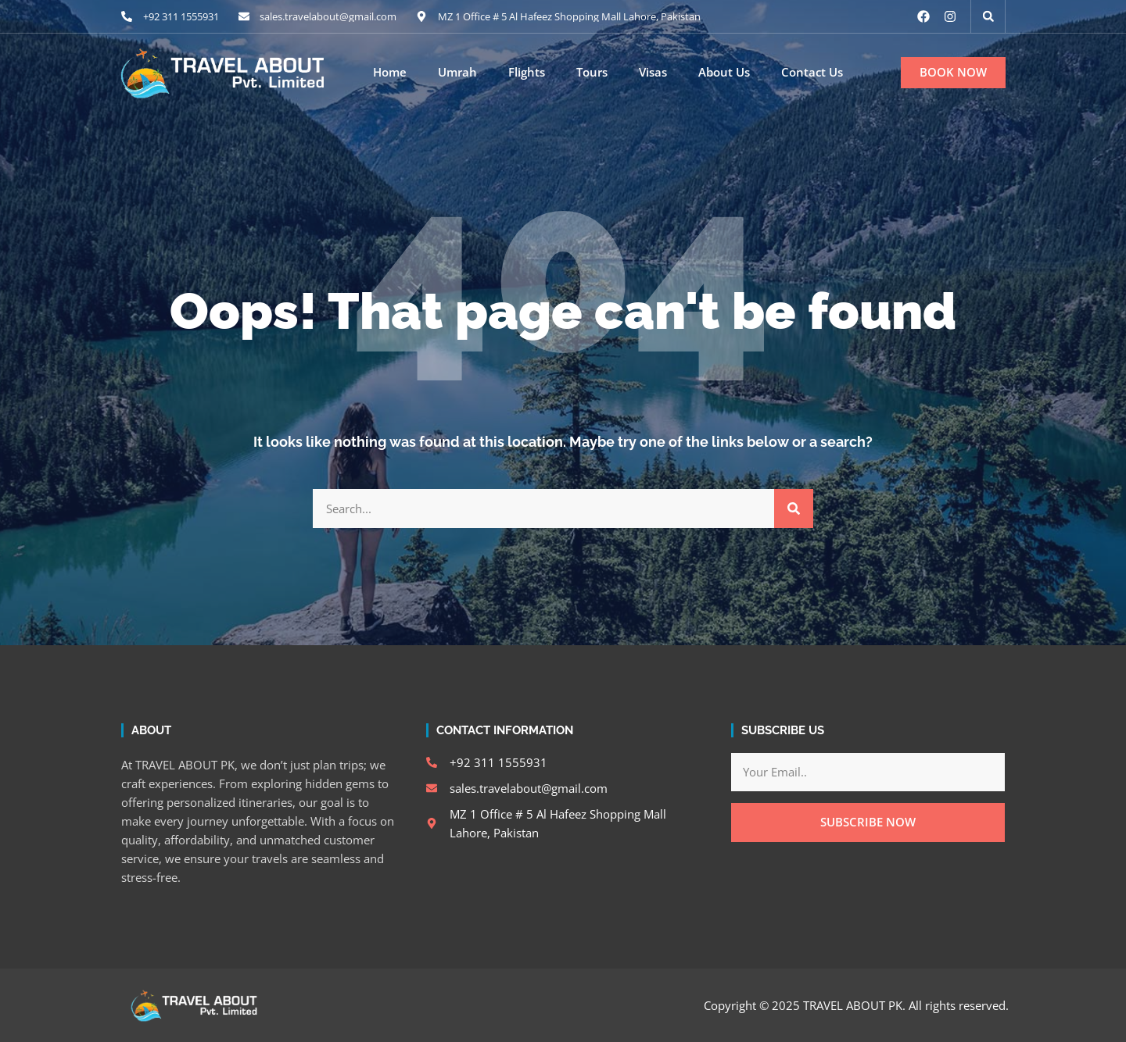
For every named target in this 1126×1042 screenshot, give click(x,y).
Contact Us (812, 72)
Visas (653, 72)
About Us (724, 72)
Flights (526, 72)
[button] (988, 16)
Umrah (457, 72)
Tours (592, 72)
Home (390, 72)
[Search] (793, 508)
